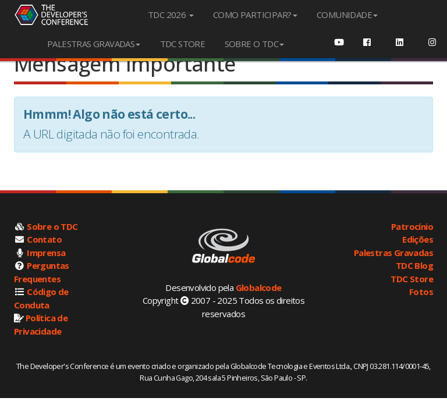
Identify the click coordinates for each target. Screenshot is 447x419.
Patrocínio (412, 226)
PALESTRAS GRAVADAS (93, 43)
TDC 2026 (171, 14)
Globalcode (259, 287)
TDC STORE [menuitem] (182, 43)
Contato (44, 239)
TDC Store (412, 279)
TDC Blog (414, 265)
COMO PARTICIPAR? (255, 14)
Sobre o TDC (52, 226)
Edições (417, 239)
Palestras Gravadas (393, 252)
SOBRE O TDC (254, 43)
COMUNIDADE (347, 14)
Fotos (421, 291)
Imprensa (46, 252)
